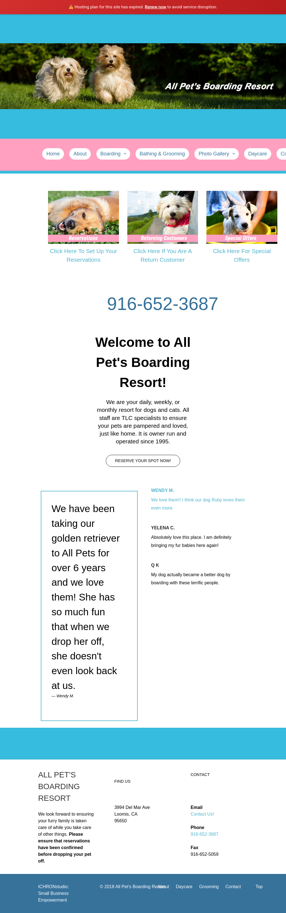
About (163, 886)
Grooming (209, 886)
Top (259, 886)
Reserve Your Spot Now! (143, 460)
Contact (233, 886)
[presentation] (199, 500)
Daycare (184, 886)
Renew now (155, 6)
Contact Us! (202, 814)
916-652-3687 (205, 834)
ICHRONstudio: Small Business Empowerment (53, 893)
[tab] (199, 500)
